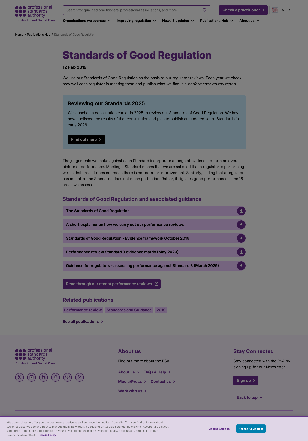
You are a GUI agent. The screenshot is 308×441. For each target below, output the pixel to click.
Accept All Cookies (251, 430)
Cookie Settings (219, 430)
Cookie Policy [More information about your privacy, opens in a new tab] (47, 437)
